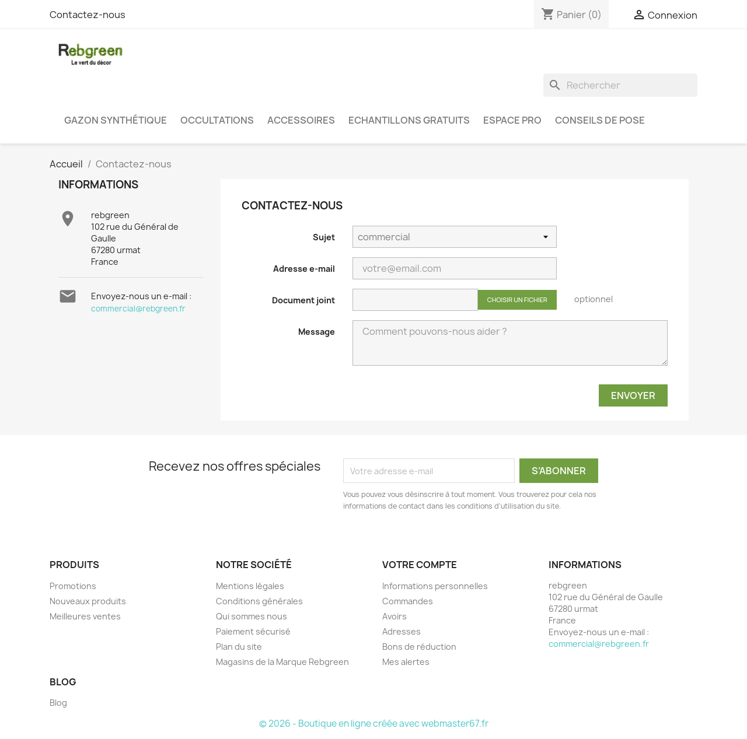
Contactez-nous (87, 14)
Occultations (217, 120)
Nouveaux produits (88, 601)
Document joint (303, 300)
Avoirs (394, 616)
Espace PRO (512, 120)
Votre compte (419, 564)
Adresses (401, 631)
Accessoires (301, 120)
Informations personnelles (435, 585)
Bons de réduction (419, 646)
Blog (58, 702)
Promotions (73, 585)
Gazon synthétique (115, 120)
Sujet (324, 237)
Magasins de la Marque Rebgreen (282, 661)
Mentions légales (250, 585)
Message (316, 331)
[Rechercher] (620, 85)
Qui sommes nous (251, 616)
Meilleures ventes (85, 616)
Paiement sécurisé (253, 631)
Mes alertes (406, 661)
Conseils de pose (600, 120)
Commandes (407, 601)
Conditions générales (259, 601)
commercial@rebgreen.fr (138, 308)
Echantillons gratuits (409, 120)
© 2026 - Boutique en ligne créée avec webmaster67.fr (373, 723)
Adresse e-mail (304, 268)
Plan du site (239, 646)
